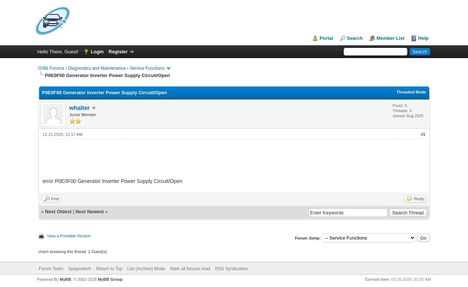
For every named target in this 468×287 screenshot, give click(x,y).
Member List (391, 38)
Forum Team (51, 268)
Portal (326, 38)
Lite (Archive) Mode (146, 268)
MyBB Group (110, 279)
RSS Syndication (231, 268)
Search (355, 38)
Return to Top (109, 268)
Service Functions (147, 68)
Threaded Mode (411, 92)
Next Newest (89, 211)
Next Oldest (58, 211)
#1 (423, 134)
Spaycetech (79, 268)
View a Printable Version (69, 236)
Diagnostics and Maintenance (97, 68)
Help (423, 38)
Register (118, 51)
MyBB (65, 279)
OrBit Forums (51, 68)
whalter (79, 108)
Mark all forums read (190, 268)
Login (97, 51)
